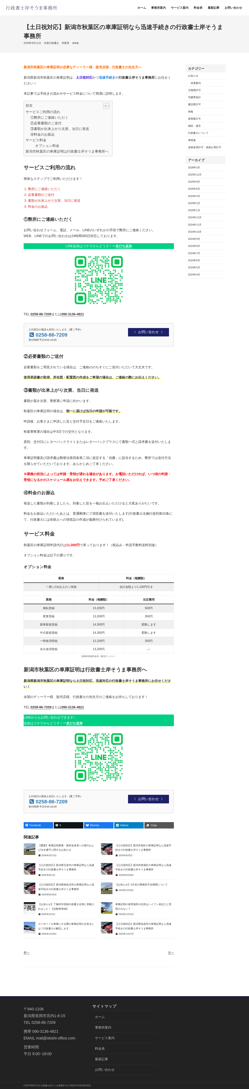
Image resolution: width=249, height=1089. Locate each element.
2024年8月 (194, 245)
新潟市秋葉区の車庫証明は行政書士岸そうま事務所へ (67, 151)
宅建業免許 (194, 97)
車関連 (75, 43)
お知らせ (193, 75)
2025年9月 (194, 181)
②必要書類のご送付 (45, 123)
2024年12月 (195, 217)
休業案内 (196, 83)
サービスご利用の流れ (43, 112)
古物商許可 (194, 90)
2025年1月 (194, 210)
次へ (171, 952)
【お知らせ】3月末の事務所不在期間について (141, 884)
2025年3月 (194, 196)
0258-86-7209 (41, 314)
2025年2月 (194, 203)
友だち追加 (123, 246)
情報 (190, 111)
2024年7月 (194, 253)
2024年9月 (194, 238)
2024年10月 (195, 231)
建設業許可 (194, 104)
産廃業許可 (194, 118)
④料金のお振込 (42, 134)
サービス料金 (36, 140)
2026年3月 (194, 167)
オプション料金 (47, 146)
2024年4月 (194, 274)
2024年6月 (194, 260)
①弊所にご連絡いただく (49, 117)
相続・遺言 (194, 125)
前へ (26, 952)
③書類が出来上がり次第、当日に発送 (59, 129)
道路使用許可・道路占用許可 (204, 147)
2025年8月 (194, 188)
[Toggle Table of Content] (104, 106)
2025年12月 (195, 174)
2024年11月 (195, 224)
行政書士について (198, 132)
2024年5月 (194, 267)
